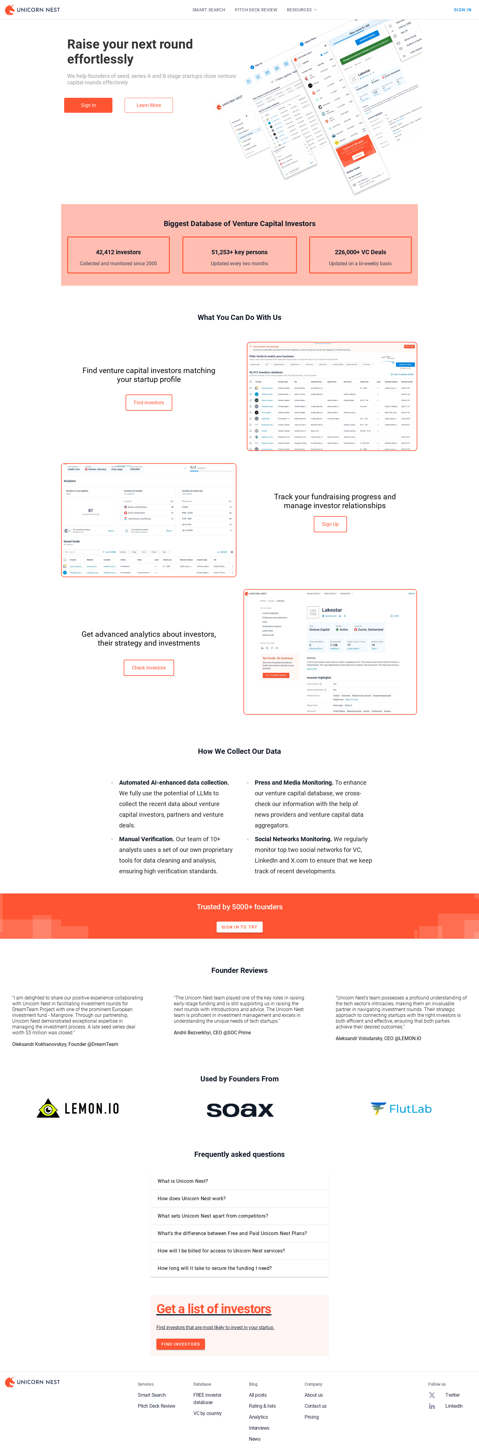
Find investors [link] (149, 402)
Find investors (180, 1344)
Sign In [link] (88, 105)
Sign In (463, 9)
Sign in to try (240, 927)
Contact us (316, 1406)
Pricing (312, 1417)
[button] (239, 1181)
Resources (303, 9)
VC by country (207, 1413)
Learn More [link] (149, 105)
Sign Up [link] (330, 524)
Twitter (443, 1395)
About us (314, 1395)
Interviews (259, 1428)
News (254, 1439)
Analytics (258, 1417)
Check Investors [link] (149, 668)
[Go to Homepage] (32, 9)
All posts (257, 1395)
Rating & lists (262, 1406)
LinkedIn (445, 1406)
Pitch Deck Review (256, 9)
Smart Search (208, 9)
